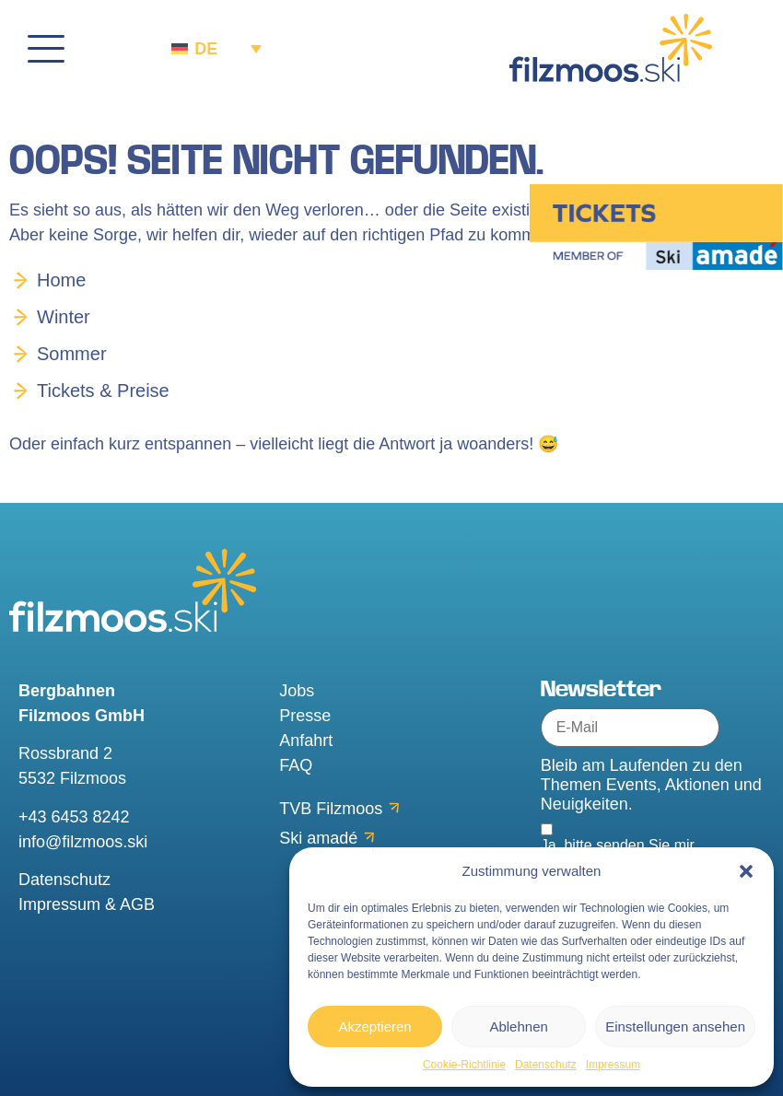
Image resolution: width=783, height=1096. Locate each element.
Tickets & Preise (103, 390)
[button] (746, 871)
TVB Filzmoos (330, 808)
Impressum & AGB (86, 904)
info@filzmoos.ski (82, 842)
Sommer (72, 354)
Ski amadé (318, 838)
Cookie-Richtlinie (464, 1064)
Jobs (296, 691)
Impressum (613, 1064)
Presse (305, 715)
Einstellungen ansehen (675, 1026)
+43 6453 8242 (74, 817)
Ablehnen (518, 1026)
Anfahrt (306, 740)
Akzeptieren (374, 1026)
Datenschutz (546, 1064)
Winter (63, 317)
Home (61, 280)
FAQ (295, 765)
